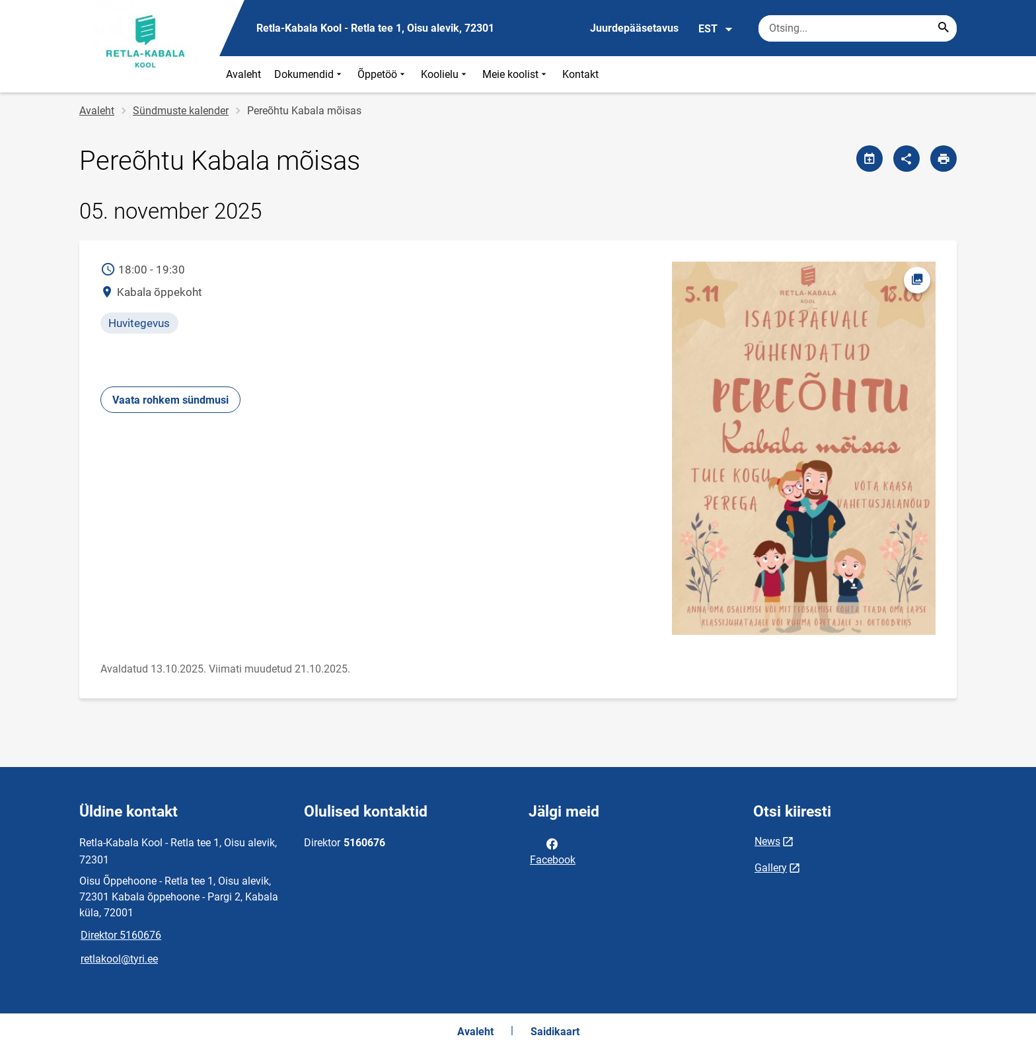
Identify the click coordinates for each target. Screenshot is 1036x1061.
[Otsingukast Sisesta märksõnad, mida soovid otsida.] (857, 28)
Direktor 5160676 (121, 935)
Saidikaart (555, 1031)
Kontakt (580, 74)
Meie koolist (515, 74)
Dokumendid (309, 74)
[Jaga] (906, 158)
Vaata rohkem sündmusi (170, 400)
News (767, 841)
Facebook (552, 851)
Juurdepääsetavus (634, 28)
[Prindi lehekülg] (943, 158)
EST (715, 29)
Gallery (771, 867)
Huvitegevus (139, 323)
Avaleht (243, 74)
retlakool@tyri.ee (119, 959)
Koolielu (445, 74)
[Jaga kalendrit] (869, 158)
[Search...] (943, 28)
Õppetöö (382, 74)
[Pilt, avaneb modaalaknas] (803, 449)
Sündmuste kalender (181, 110)
